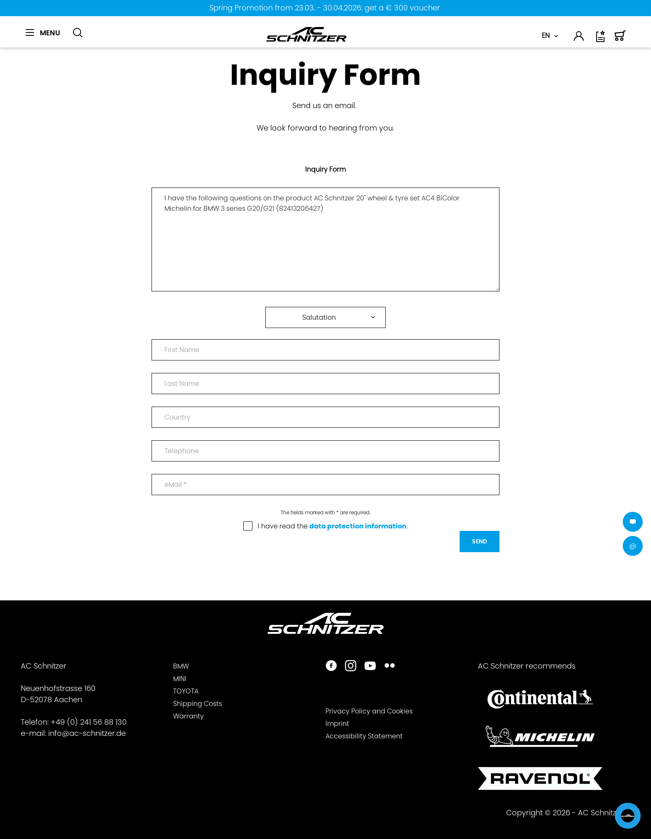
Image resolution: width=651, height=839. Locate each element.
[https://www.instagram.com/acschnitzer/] (350, 666)
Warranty (188, 716)
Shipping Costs (197, 703)
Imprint (337, 723)
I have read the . (333, 526)
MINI (179, 679)
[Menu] (43, 33)
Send (479, 541)
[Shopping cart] (620, 39)
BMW (181, 666)
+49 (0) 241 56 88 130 (89, 722)
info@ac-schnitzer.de (87, 733)
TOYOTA (185, 691)
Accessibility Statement (364, 736)
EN (546, 35)
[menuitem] (46, 37)
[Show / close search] (77, 33)
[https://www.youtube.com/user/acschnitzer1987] (370, 666)
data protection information (357, 526)
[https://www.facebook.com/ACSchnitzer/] (331, 666)
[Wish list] (601, 39)
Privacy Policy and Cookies (369, 711)
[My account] (579, 37)
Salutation (319, 317)
